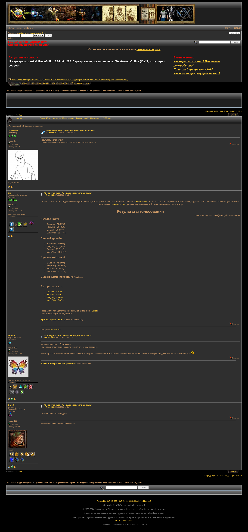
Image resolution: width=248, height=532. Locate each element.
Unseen (114, 204)
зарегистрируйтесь (38, 33)
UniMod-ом (55, 330)
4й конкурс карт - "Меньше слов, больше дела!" (70, 131)
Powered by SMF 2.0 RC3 (107, 501)
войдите (22, 33)
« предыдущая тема (214, 111)
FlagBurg (51, 297)
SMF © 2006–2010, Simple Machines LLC (134, 501)
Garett (59, 291)
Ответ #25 (52, 133)
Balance (50, 291)
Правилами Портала (148, 49)
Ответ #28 (50, 407)
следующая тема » (233, 111)
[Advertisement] (124, 100)
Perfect (61, 300)
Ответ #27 (49, 338)
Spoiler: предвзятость (53, 319)
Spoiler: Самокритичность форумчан (58, 363)
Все (20, 115)
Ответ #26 (50, 195)
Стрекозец (13, 131)
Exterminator (141, 201)
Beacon (50, 294)
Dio (9, 193)
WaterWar (51, 300)
